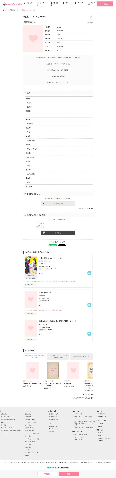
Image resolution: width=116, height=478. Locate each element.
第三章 (28, 111)
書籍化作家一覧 (53, 419)
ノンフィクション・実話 (32, 439)
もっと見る (86, 394)
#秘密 (35, 281)
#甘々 (39, 281)
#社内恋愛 (49, 281)
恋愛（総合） (29, 414)
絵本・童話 (28, 447)
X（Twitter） (101, 423)
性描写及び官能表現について (48, 462)
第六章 (28, 136)
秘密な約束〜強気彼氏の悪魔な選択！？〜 (56, 321)
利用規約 (23, 462)
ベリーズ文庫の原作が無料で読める (11, 430)
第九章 (28, 161)
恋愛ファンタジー (30, 428)
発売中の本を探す (54, 414)
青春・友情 (28, 436)
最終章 (28, 178)
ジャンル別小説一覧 (6, 428)
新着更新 (3, 425)
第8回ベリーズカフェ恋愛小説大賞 (83, 427)
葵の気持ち (31, 157)
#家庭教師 (55, 310)
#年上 (26, 310)
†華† (88, 22)
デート (29, 115)
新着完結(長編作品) (6, 416)
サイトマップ (15, 462)
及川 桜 (41, 263)
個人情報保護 (100, 462)
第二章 (29, 107)
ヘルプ (7, 462)
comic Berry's (53, 426)
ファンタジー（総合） (31, 422)
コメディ (27, 450)
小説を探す (4, 414)
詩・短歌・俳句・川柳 (31, 452)
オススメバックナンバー (80, 440)
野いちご (100, 433)
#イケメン (69, 281)
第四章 (28, 119)
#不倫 (63, 281)
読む (68, 474)
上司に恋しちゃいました (49, 258)
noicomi (51, 431)
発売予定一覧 (53, 416)
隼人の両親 (31, 174)
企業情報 (108, 462)
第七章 (28, 145)
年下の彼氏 (43, 293)
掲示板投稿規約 (74, 462)
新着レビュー (5, 422)
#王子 (44, 281)
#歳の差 (35, 310)
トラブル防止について (87, 462)
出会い (29, 103)
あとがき (29, 186)
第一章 (28, 98)
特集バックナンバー (79, 437)
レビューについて (84, 208)
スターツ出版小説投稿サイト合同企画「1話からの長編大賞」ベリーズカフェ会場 (84, 423)
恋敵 (28, 166)
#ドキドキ (48, 310)
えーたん (42, 324)
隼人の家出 (31, 124)
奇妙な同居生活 (32, 149)
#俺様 (74, 281)
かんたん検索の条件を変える (80, 398)
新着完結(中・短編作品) (8, 419)
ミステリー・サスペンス (32, 433)
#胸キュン (41, 310)
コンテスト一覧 (77, 414)
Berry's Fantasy (53, 429)
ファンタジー (29, 425)
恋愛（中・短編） (30, 419)
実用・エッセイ (29, 430)
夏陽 (40, 295)
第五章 (28, 128)
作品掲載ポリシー (33, 462)
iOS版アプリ (101, 414)
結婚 (28, 182)
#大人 (59, 281)
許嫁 (28, 132)
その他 (27, 455)
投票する (58, 233)
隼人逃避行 (31, 140)
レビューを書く (58, 203)
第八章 (28, 153)
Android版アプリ (102, 416)
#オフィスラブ (29, 281)
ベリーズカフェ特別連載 (80, 434)
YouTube (100, 426)
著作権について (63, 462)
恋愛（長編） (29, 416)
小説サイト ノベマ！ (103, 435)
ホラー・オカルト (30, 441)
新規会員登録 (105, 4)
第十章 (28, 170)
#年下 (30, 310)
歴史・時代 (28, 444)
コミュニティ (5, 433)
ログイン (93, 4)
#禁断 (55, 281)
